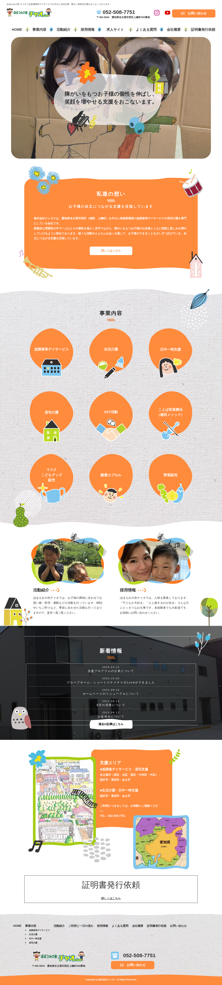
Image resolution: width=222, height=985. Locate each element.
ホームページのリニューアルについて (111, 693)
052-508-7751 (119, 12)
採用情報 (88, 29)
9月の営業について (111, 705)
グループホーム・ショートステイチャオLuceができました (111, 682)
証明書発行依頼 (203, 29)
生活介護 (33, 934)
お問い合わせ (197, 13)
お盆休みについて (111, 716)
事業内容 (39, 29)
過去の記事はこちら (111, 724)
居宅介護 (33, 943)
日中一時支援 (35, 938)
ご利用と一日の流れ (80, 925)
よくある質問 (146, 29)
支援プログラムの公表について (111, 670)
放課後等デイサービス (39, 930)
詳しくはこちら (111, 250)
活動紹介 (63, 29)
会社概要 (174, 29)
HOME (17, 29)
